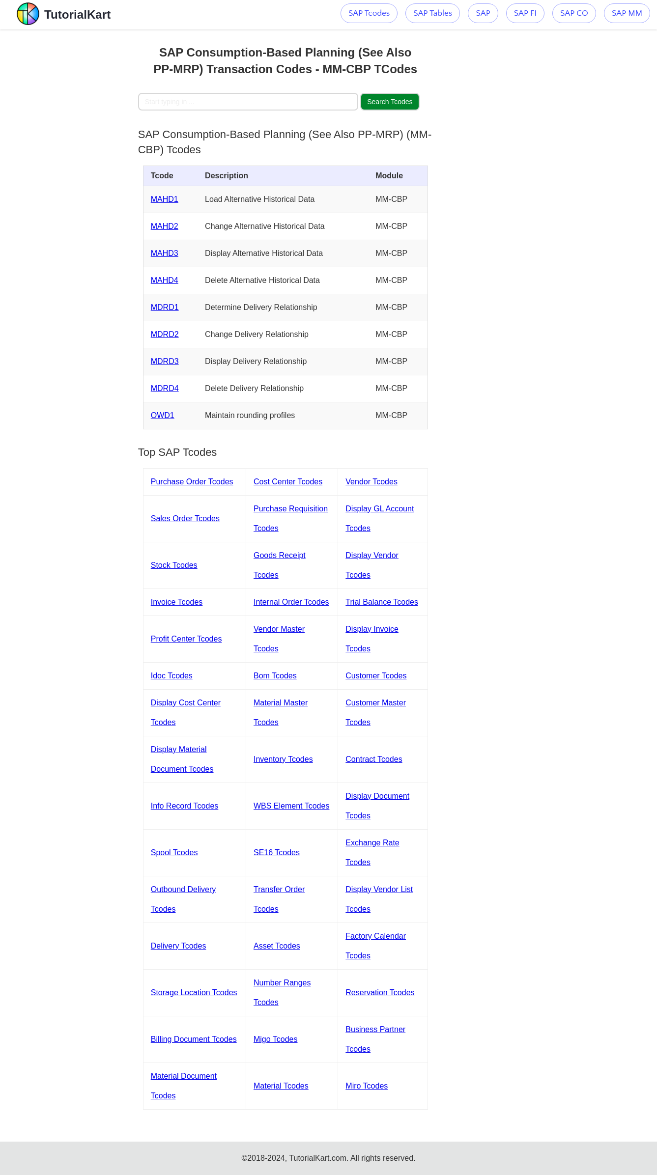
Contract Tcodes (373, 759)
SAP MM (627, 13)
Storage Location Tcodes (194, 992)
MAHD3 (164, 253)
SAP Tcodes (369, 13)
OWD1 (162, 415)
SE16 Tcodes (277, 852)
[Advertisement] (68, 176)
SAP (483, 13)
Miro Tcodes (366, 1086)
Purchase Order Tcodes (192, 481)
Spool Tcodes (174, 852)
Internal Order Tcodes (291, 602)
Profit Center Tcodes (186, 639)
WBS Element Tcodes (291, 806)
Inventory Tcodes (283, 759)
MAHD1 (164, 199)
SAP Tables (432, 13)
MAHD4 (164, 280)
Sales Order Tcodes (185, 518)
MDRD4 (165, 388)
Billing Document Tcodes (194, 1039)
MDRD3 (165, 361)
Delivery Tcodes (178, 946)
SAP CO (574, 13)
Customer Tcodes (375, 675)
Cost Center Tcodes (288, 481)
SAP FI (525, 13)
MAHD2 (164, 226)
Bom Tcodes (275, 675)
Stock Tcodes (174, 565)
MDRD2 (165, 334)
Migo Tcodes (276, 1039)
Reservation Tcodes (379, 992)
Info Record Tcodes (185, 806)
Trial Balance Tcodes (381, 602)
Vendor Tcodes (371, 481)
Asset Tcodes (277, 946)
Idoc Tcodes (172, 675)
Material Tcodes (281, 1086)
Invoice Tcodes (177, 602)
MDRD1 (165, 307)
